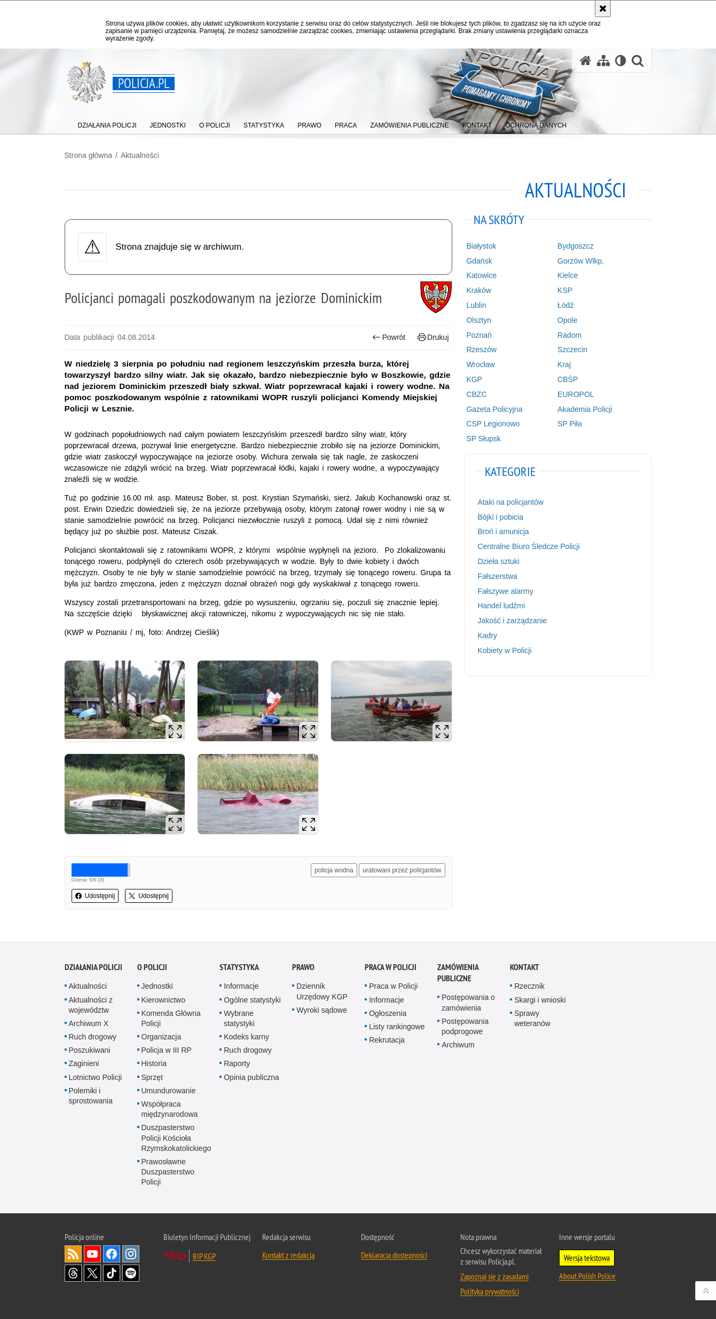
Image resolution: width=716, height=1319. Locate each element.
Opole (567, 320)
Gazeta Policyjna (494, 409)
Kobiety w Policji (504, 650)
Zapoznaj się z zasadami (494, 1276)
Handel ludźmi (501, 605)
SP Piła (569, 423)
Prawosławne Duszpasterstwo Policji (168, 1171)
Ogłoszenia (387, 1013)
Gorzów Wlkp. (580, 261)
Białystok (481, 246)
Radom (569, 335)
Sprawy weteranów (532, 1018)
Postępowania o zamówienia (468, 1002)
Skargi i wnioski (539, 1000)
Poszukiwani (90, 1050)
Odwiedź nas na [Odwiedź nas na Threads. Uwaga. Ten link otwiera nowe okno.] (73, 1273)
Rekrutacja (387, 1040)
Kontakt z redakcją (288, 1255)
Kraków (478, 290)
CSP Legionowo (493, 423)
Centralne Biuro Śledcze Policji (528, 546)
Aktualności (140, 155)
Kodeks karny (246, 1036)
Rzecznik (529, 986)
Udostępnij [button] (95, 896)
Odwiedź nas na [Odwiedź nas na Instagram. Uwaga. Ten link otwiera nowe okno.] (130, 1253)
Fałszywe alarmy (505, 591)
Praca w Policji (390, 967)
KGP (474, 379)
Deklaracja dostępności (394, 1255)
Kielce (567, 275)
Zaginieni (84, 1063)
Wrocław (480, 364)
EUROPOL (575, 394)
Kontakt (524, 967)
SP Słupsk (483, 438)
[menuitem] (107, 123)
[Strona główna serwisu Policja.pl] (586, 60)
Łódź (565, 305)
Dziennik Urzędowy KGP (322, 991)
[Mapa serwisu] (603, 60)
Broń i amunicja (503, 531)
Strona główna (89, 155)
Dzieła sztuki (498, 561)
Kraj (564, 364)
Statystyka (239, 967)
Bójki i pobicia (500, 517)
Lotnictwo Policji (95, 1077)
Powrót (388, 337)
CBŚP (567, 379)
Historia (154, 1063)
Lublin (476, 305)
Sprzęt (152, 1077)
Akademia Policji (584, 409)
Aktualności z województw (91, 1005)
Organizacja (161, 1036)
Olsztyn (478, 320)
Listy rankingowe (396, 1026)
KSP (564, 290)
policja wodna (333, 870)
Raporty (237, 1063)
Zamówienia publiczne (457, 973)
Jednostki (157, 986)
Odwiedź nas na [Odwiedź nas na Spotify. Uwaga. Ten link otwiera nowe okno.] (130, 1273)
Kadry (487, 635)
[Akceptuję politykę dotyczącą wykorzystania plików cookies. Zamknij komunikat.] (603, 8)
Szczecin (572, 349)
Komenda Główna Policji (171, 1018)
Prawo (303, 967)
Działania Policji (93, 967)
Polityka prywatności (489, 1291)
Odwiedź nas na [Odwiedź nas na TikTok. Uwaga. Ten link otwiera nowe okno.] (111, 1273)
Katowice (481, 275)
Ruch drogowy (93, 1036)
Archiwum (458, 1044)
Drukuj (433, 337)
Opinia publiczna (251, 1077)
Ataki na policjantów (510, 502)
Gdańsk (479, 261)
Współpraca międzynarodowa (169, 1109)
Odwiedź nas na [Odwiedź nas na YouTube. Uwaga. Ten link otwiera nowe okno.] (92, 1253)
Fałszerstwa (497, 576)
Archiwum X (89, 1023)
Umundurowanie (168, 1090)
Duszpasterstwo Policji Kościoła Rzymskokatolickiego (176, 1137)
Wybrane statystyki (239, 1018)
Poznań (478, 335)
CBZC (476, 394)
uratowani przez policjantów (402, 870)
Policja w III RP (166, 1050)
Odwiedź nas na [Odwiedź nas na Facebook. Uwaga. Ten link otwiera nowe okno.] (111, 1253)
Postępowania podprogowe (465, 1026)
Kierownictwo (163, 1000)
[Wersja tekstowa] (620, 60)
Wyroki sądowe (321, 1010)
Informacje (241, 986)
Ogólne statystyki (252, 1000)
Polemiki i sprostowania (91, 1095)
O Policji (152, 967)
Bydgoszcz (575, 246)
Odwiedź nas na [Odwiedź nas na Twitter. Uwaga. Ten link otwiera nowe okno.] (92, 1273)
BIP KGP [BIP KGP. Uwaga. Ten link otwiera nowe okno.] (204, 1256)
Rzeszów (481, 349)
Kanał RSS (73, 1253)
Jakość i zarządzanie (512, 620)
